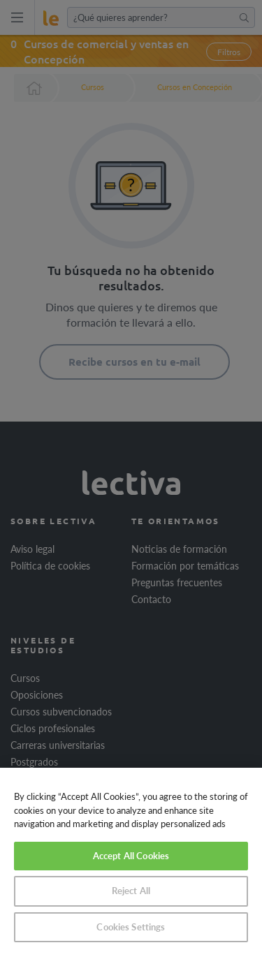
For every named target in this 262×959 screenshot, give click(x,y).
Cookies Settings (130, 926)
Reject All (131, 890)
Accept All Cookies (131, 855)
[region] (131, 863)
